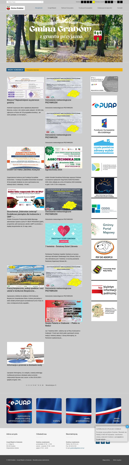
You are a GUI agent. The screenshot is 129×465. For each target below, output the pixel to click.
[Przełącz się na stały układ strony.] (118, 2)
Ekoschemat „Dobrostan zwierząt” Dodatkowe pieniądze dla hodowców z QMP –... (24, 214)
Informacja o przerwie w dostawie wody (24, 365)
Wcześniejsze (51, 385)
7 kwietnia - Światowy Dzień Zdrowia (61, 246)
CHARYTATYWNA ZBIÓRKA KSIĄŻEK (23, 169)
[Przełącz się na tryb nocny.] (85, 2)
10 (42, 385)
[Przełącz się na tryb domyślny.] (82, 2)
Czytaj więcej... (101, 439)
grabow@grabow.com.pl (77, 448)
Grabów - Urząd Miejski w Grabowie (21, 460)
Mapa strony (106, 460)
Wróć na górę (117, 460)
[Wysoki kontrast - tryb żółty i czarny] (93, 2)
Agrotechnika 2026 (53, 169)
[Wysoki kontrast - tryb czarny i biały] (88, 2)
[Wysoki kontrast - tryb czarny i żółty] (91, 2)
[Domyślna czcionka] (109, 2)
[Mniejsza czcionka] (106, 2)
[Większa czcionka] (112, 2)
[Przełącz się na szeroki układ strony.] (121, 2)
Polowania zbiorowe (32, 70)
